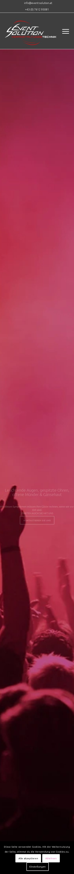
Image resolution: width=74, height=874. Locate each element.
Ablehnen (51, 858)
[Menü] (63, 31)
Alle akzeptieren (28, 858)
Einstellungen (37, 866)
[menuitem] (38, 3)
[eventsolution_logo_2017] (30, 31)
